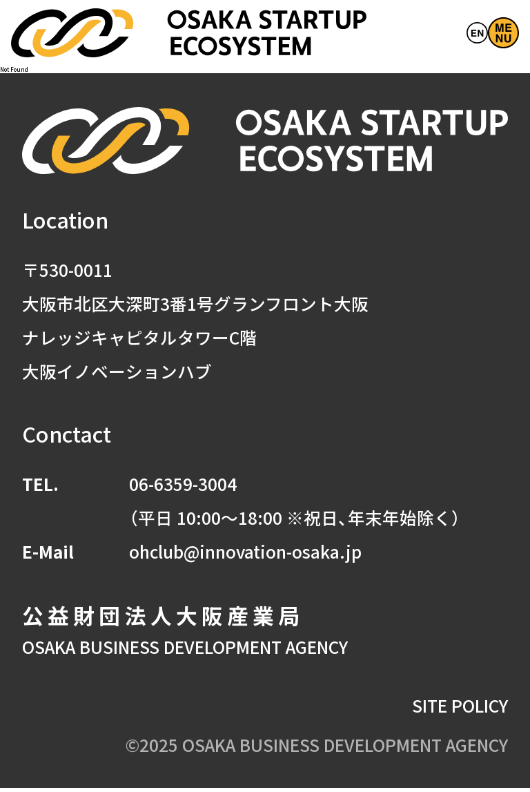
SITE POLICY (460, 708)
